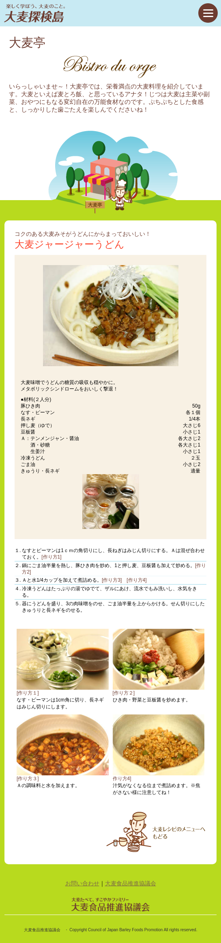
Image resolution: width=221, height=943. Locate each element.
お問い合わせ (82, 883)
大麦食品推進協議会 (130, 883)
